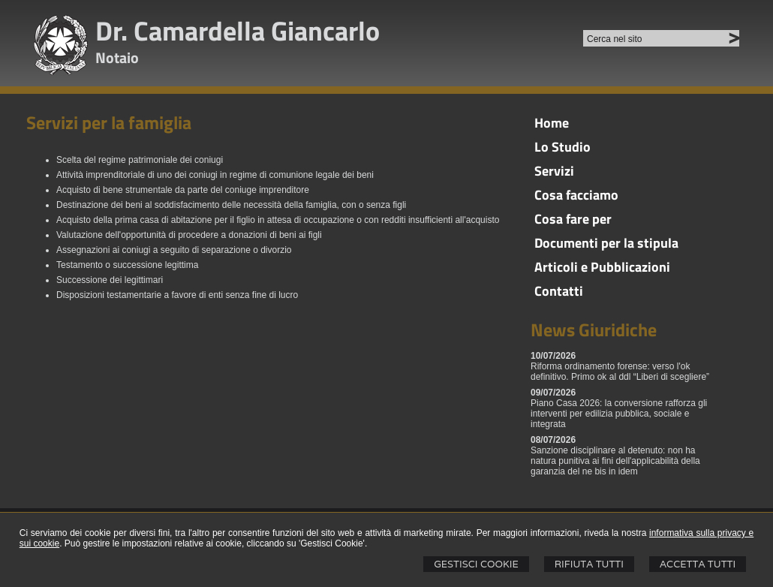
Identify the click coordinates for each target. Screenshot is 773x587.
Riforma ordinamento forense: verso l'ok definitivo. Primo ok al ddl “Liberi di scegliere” (620, 371)
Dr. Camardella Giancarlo (237, 30)
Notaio (117, 57)
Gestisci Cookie (476, 564)
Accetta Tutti (697, 564)
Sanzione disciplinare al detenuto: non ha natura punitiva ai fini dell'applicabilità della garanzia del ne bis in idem (615, 461)
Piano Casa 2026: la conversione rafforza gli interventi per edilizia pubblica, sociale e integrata (619, 413)
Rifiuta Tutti (589, 564)
